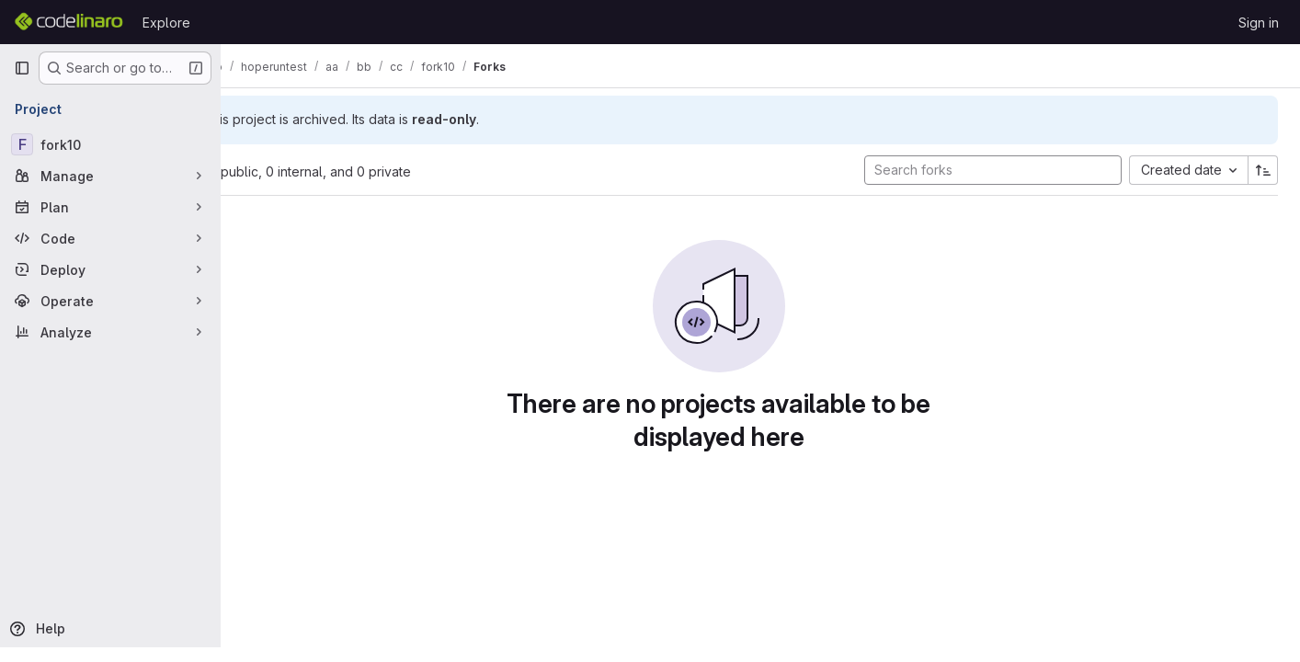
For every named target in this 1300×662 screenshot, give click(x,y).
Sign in (1258, 22)
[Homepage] (69, 22)
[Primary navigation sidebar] (22, 68)
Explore (166, 22)
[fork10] (110, 144)
